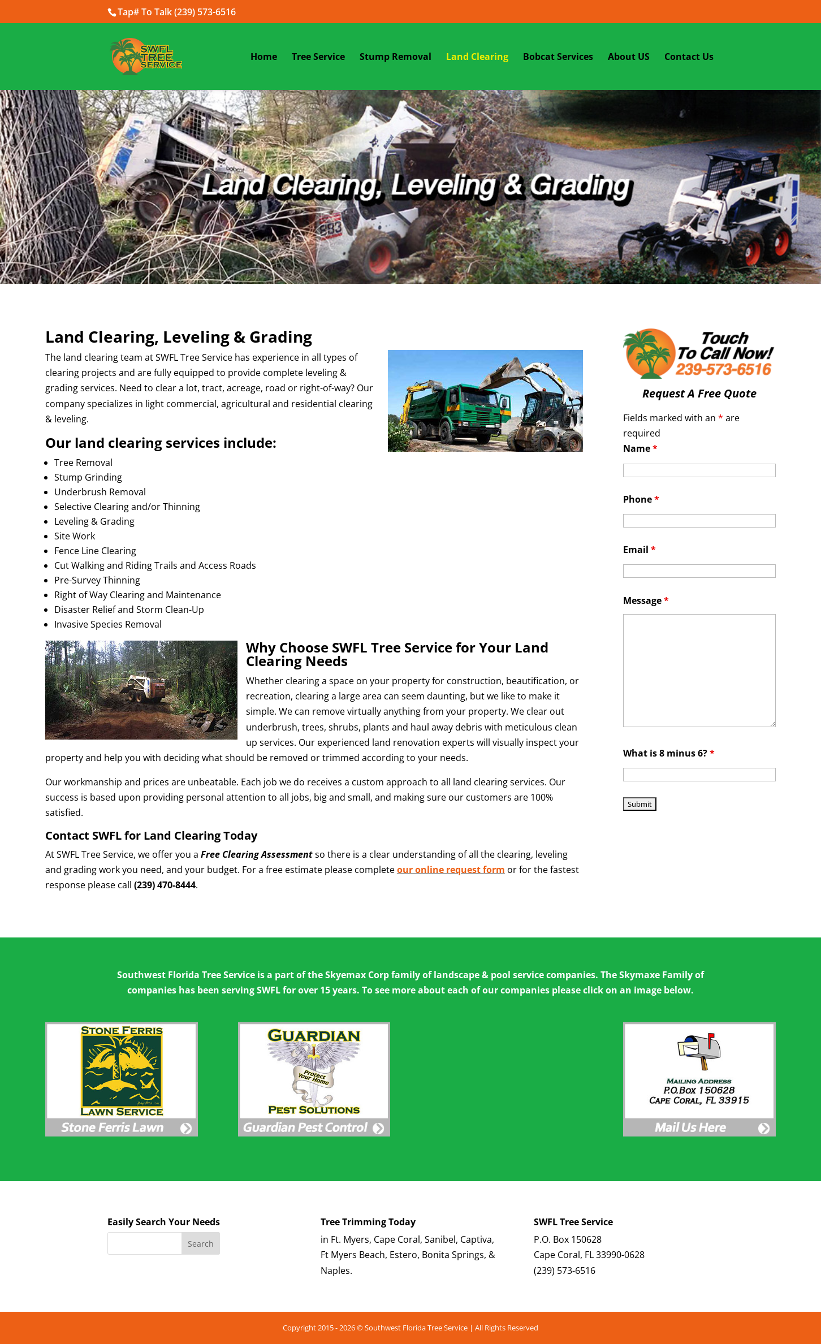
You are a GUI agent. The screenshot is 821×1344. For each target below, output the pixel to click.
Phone (641, 499)
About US (629, 58)
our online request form (451, 869)
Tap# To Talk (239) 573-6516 (177, 12)
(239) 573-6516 (564, 1270)
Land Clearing (477, 58)
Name (640, 448)
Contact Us (689, 58)
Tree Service (318, 58)
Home (263, 58)
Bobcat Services (558, 58)
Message (646, 600)
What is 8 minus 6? (669, 753)
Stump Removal (395, 58)
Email (639, 549)
